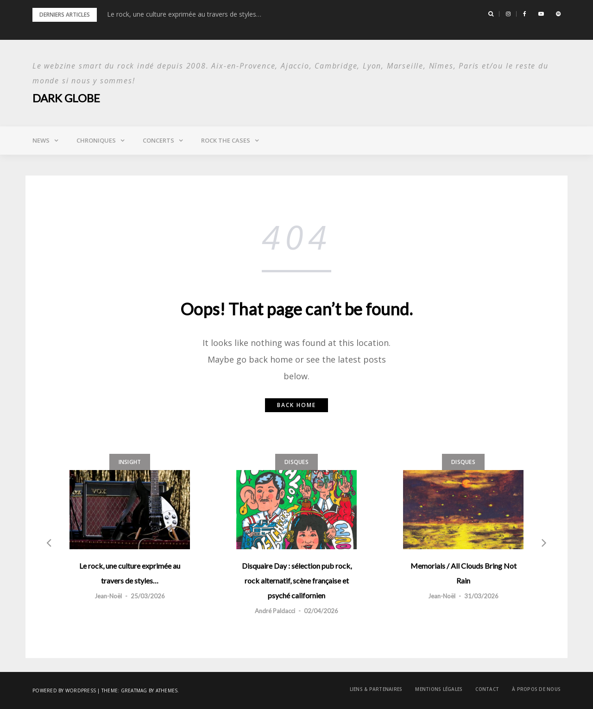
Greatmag (134, 690)
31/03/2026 (481, 596)
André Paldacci (275, 611)
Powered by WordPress (64, 690)
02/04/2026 (321, 611)
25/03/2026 (148, 596)
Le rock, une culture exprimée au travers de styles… (184, 14)
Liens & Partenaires (376, 689)
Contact (487, 689)
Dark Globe (66, 98)
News (41, 140)
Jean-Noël (108, 596)
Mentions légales (438, 689)
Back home (296, 405)
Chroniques (96, 140)
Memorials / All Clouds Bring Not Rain (463, 573)
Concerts (158, 140)
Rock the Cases (225, 140)
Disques (296, 462)
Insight (130, 462)
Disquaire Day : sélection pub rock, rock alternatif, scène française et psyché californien (297, 580)
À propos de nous (536, 689)
